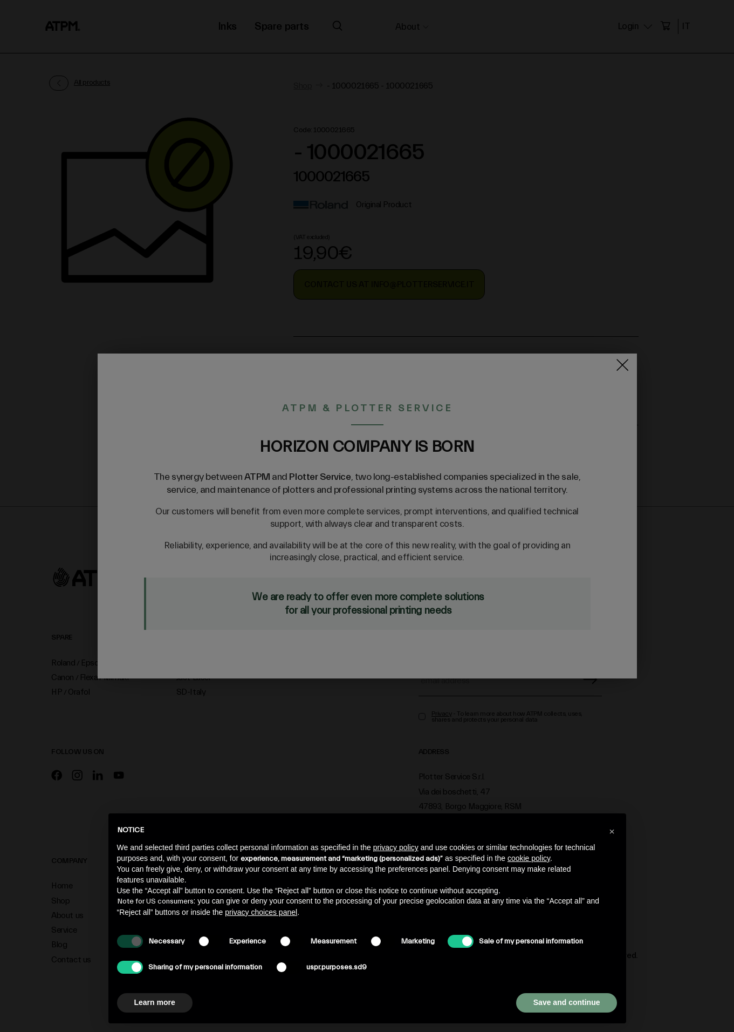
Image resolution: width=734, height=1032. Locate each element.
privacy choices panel (261, 912)
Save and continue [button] (566, 1002)
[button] (612, 830)
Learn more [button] (154, 1002)
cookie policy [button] (528, 858)
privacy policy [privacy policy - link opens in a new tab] (396, 847)
